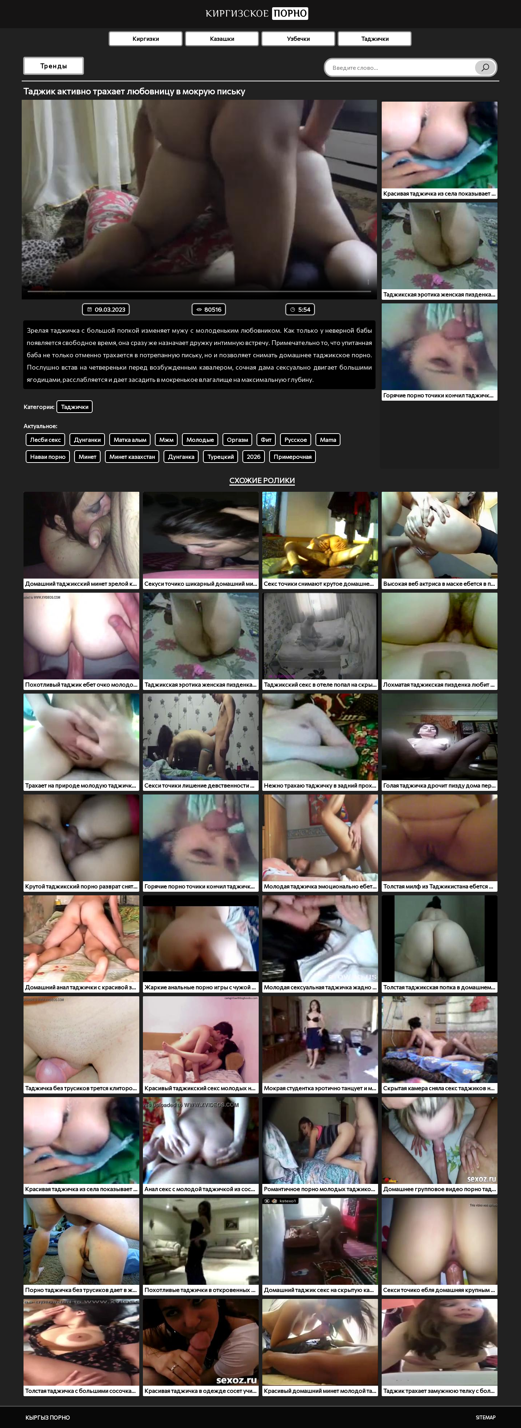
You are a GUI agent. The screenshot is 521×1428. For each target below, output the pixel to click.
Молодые (200, 439)
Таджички (375, 38)
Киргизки (145, 38)
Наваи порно (47, 456)
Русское (295, 439)
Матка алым (130, 439)
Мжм (166, 439)
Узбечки (298, 38)
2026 (253, 456)
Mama (328, 439)
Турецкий (220, 456)
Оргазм (237, 439)
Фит (266, 439)
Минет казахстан (132, 456)
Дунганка (181, 456)
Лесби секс (45, 439)
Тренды (53, 66)
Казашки (222, 38)
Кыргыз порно (47, 1417)
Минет (87, 456)
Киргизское (257, 13)
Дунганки (87, 439)
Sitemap (486, 1417)
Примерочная (293, 456)
